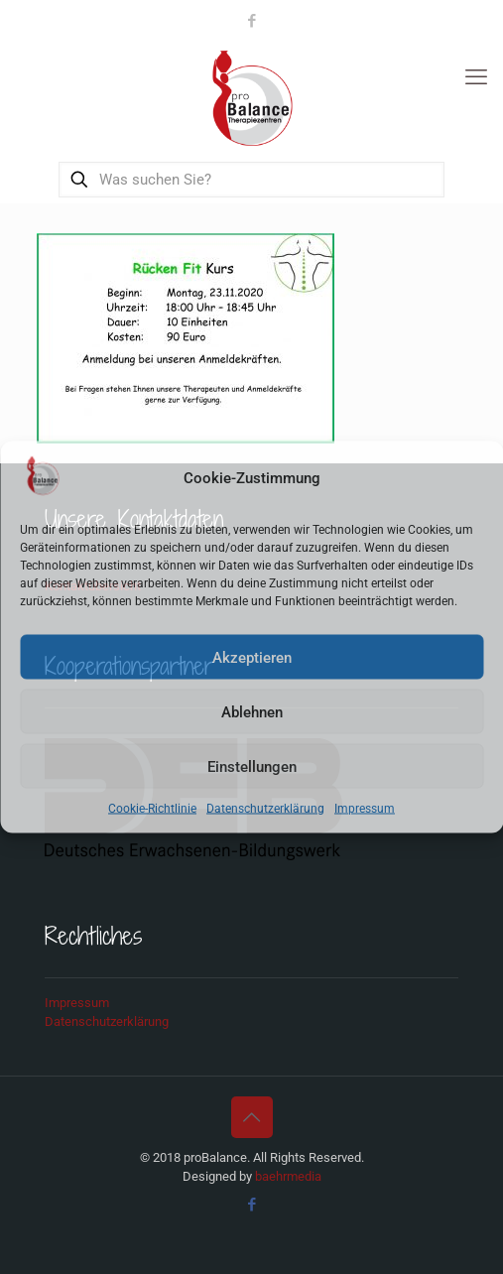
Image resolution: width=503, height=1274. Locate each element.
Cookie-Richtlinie (152, 809)
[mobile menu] (476, 77)
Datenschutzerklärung (265, 809)
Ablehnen (252, 711)
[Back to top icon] (252, 1117)
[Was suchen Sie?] (252, 179)
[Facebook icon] (252, 21)
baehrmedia (288, 1176)
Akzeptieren (252, 657)
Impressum (364, 809)
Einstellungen (252, 766)
